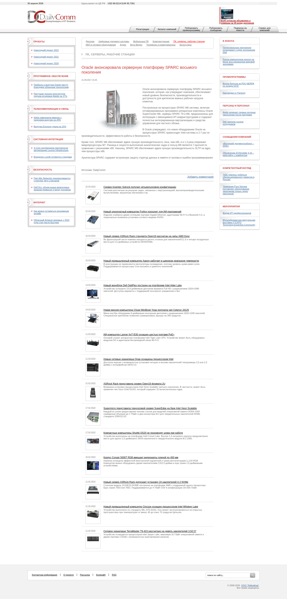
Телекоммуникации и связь (51, 109)
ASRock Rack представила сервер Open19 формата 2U (134, 383)
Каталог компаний (167, 29)
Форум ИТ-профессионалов (237, 213)
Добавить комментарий (200, 176)
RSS (114, 575)
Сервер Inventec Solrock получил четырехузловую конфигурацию (140, 187)
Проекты (39, 41)
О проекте (68, 575)
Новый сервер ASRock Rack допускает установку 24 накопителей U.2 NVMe (146, 482)
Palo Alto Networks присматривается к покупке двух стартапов (52, 179)
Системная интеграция (48, 139)
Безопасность (43, 169)
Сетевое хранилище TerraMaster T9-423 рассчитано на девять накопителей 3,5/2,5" (150, 531)
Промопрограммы (234, 77)
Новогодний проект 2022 (46, 50)
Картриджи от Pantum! (234, 93)
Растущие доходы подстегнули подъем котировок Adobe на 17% (50, 95)
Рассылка (85, 575)
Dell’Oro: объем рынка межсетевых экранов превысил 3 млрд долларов (52, 188)
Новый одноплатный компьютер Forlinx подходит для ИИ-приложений (142, 211)
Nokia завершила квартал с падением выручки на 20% (48, 118)
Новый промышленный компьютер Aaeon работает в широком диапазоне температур (151, 260)
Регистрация (142, 29)
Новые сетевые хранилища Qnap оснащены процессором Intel (138, 359)
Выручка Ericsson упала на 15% (50, 126)
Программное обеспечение (51, 76)
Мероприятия (231, 206)
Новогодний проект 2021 (46, 57)
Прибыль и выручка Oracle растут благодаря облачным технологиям (51, 86)
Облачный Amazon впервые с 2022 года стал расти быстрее (52, 221)
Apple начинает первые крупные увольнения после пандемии (239, 113)
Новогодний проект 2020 (46, 63)
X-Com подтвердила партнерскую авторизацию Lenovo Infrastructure (51, 149)
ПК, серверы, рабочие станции (110, 54)
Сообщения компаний (237, 137)
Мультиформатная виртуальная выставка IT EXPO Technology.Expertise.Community (239, 222)
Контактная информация (44, 575)
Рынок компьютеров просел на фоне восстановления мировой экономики (239, 61)
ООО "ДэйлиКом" (250, 585)
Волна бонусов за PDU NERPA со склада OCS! (238, 84)
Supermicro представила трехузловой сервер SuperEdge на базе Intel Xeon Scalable (150, 408)
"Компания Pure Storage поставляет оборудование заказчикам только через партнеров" (236, 190)
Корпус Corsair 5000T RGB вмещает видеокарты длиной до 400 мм (141, 457)
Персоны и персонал (236, 106)
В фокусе (228, 41)
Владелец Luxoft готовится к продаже (53, 157)
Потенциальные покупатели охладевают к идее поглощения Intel (239, 50)
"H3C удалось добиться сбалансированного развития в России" (238, 177)
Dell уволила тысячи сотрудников (233, 123)
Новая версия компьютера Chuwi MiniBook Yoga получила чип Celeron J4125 (146, 310)
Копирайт (101, 575)
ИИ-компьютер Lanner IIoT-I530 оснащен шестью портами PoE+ (139, 334)
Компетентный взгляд (237, 168)
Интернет (39, 202)
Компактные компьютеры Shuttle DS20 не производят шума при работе (143, 433)
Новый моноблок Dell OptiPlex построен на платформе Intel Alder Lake (143, 285)
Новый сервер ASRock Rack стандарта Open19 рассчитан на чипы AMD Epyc (147, 236)
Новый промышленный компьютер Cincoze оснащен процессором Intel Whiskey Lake (151, 506)
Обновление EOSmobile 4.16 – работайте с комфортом (238, 154)
